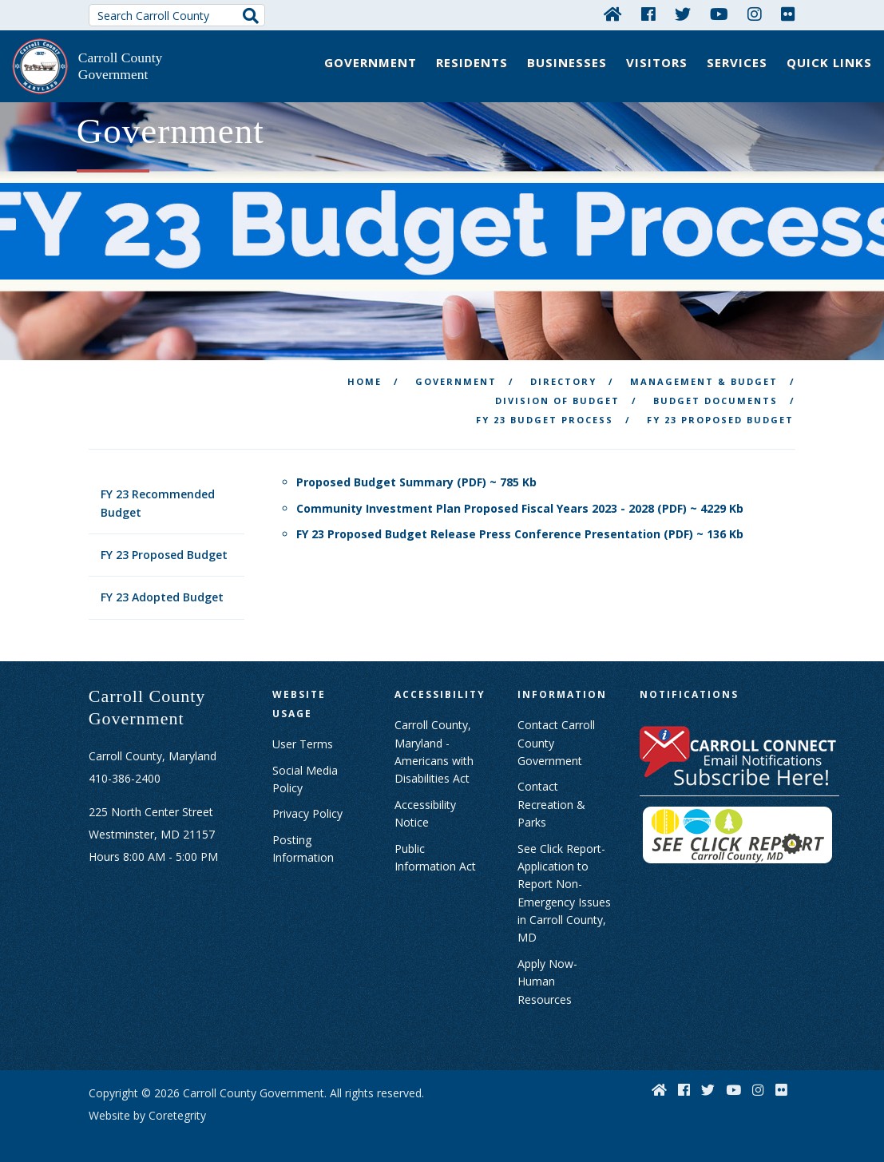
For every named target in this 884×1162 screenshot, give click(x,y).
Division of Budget (557, 394)
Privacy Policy (307, 807)
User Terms (302, 737)
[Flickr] (788, 13)
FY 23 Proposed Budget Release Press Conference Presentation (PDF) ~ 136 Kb (519, 527)
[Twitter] (683, 13)
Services (737, 62)
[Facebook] (648, 13)
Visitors (657, 62)
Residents (472, 62)
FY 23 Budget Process (544, 413)
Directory (563, 375)
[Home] (613, 13)
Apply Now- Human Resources (547, 975)
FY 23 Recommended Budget (158, 496)
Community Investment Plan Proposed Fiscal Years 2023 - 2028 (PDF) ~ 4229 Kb (519, 501)
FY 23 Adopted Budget (162, 590)
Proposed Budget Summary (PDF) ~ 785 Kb (416, 475)
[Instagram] (754, 13)
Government (370, 62)
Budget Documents (715, 394)
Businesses (567, 62)
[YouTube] (719, 13)
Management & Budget (704, 375)
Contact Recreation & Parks (551, 797)
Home (364, 375)
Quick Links (829, 62)
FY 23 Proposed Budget (164, 548)
